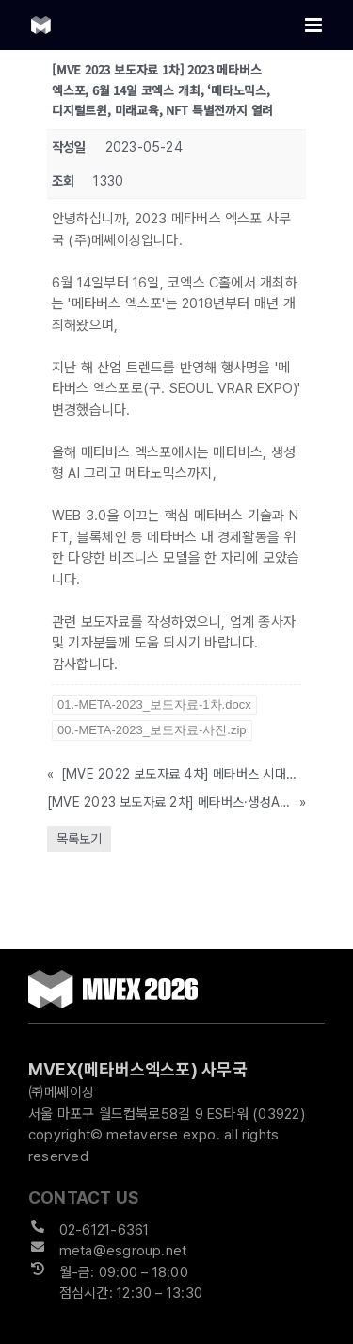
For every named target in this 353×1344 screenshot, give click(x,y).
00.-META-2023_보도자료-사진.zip (152, 730)
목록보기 (79, 838)
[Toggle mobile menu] (315, 25)
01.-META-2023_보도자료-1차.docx (154, 704)
